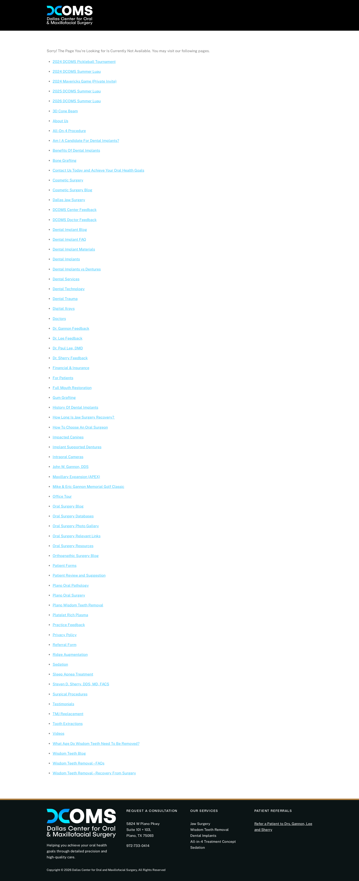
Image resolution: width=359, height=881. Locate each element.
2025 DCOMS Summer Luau (77, 91)
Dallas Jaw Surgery (69, 200)
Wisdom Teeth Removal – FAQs (78, 763)
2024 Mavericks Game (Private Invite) (85, 81)
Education (209, 12)
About (107, 12)
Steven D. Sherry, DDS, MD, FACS (81, 684)
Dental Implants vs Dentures (77, 269)
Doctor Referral (238, 12)
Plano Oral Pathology (71, 585)
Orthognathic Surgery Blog (76, 556)
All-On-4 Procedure (69, 131)
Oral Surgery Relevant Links (77, 536)
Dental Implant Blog (70, 229)
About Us (60, 121)
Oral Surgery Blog (68, 506)
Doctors (59, 318)
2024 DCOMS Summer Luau (77, 71)
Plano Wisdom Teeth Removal (78, 605)
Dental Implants (66, 259)
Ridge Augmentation (70, 654)
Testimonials (63, 704)
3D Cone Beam (65, 111)
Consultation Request (278, 12)
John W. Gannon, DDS (71, 467)
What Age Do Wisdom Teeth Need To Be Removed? (96, 743)
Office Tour (62, 496)
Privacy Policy (65, 635)
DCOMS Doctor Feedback (75, 220)
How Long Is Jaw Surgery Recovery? (84, 417)
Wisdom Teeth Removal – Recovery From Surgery (94, 773)
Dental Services (66, 279)
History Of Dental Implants (75, 407)
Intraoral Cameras (68, 457)
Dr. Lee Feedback (67, 338)
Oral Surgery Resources (73, 546)
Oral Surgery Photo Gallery (76, 526)
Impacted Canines (68, 437)
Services (155, 12)
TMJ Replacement (68, 714)
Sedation (60, 664)
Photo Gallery (181, 12)
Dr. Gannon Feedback (71, 328)
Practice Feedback (69, 625)
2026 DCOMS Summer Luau (77, 101)
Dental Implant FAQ (69, 239)
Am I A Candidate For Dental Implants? (86, 140)
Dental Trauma (65, 299)
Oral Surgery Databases (73, 516)
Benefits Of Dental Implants (76, 150)
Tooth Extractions (68, 724)
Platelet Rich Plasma (70, 615)
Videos (58, 733)
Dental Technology (69, 289)
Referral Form (64, 645)
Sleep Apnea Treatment (73, 674)
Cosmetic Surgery (68, 180)
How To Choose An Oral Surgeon (80, 427)
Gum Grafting (64, 397)
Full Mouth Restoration (72, 388)
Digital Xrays (64, 308)
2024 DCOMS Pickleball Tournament (84, 61)
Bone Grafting (64, 160)
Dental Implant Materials (74, 249)
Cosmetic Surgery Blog (72, 190)
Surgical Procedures (70, 694)
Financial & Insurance (71, 368)
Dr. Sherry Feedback (70, 358)
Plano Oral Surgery (69, 595)
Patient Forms (64, 565)
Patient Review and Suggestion (79, 575)
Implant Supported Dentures (77, 447)
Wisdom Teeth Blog (69, 753)
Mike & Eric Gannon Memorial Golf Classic (88, 486)
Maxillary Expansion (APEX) (76, 477)
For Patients (130, 12)
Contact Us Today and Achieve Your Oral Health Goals (98, 170)
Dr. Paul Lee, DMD (68, 348)
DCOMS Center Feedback (75, 210)
